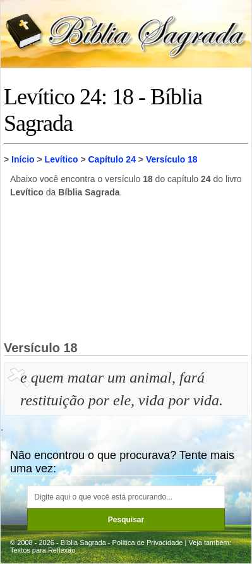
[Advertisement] (126, 268)
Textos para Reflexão (42, 550)
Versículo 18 (172, 159)
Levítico (61, 159)
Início (23, 159)
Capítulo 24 (111, 159)
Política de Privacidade (147, 542)
